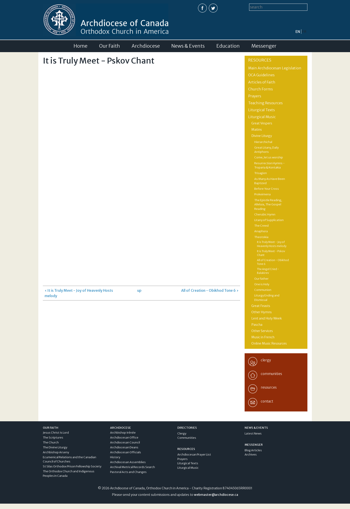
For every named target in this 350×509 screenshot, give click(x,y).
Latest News (253, 433)
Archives (251, 454)
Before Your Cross (266, 189)
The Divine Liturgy (55, 447)
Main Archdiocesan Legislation (274, 68)
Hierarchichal (263, 142)
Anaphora (261, 231)
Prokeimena (262, 194)
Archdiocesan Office (124, 437)
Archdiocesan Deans (124, 447)
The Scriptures (53, 437)
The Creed (261, 226)
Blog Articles (253, 450)
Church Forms (260, 89)
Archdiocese (146, 46)
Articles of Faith (261, 82)
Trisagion (260, 173)
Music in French (262, 337)
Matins (256, 130)
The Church (51, 442)
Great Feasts (260, 306)
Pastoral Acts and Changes (128, 472)
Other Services (262, 331)
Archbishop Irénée (123, 432)
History (115, 457)
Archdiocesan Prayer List (194, 454)
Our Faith (109, 46)
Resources (259, 60)
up (139, 290)
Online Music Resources (269, 343)
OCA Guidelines (261, 75)
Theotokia (261, 237)
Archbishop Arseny (56, 452)
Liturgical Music (262, 117)
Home (80, 46)
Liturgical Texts (261, 110)
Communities (186, 438)
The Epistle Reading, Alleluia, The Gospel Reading (268, 204)
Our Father (261, 279)
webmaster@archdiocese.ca (216, 495)
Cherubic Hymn (264, 214)
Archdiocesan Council (125, 442)
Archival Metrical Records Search (132, 467)
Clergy (181, 433)
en (298, 31)
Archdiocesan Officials (125, 452)
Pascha (256, 325)
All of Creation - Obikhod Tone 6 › (209, 290)
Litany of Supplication (269, 220)
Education (228, 46)
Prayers (254, 96)
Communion (262, 290)
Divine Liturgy (261, 136)
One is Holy (261, 284)
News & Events (188, 46)
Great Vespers (261, 123)
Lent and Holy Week (266, 318)
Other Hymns (261, 312)
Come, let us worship (268, 157)
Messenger (263, 46)
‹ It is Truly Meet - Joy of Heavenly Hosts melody (79, 293)
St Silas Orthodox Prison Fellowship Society (72, 466)
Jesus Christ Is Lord (56, 432)
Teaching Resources (265, 103)
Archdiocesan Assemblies (128, 462)
